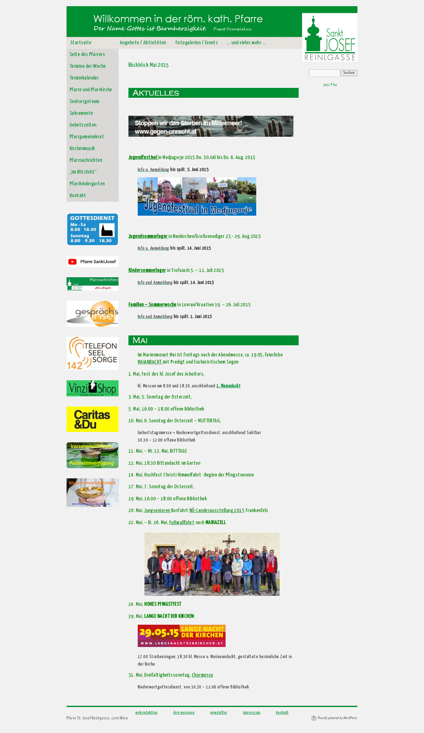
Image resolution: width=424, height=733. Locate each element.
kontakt (282, 713)
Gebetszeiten (83, 125)
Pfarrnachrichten (86, 160)
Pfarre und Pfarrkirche (91, 90)
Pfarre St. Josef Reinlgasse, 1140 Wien (97, 718)
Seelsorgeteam (84, 101)
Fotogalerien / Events (196, 42)
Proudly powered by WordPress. (337, 718)
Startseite (81, 42)
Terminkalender (84, 78)
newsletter (218, 713)
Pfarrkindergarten (87, 184)
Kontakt (78, 195)
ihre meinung (184, 713)
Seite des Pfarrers (87, 54)
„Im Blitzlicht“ (83, 172)
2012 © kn (330, 85)
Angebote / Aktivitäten (143, 42)
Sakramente (81, 113)
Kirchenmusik (82, 148)
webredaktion (146, 713)
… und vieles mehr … (246, 42)
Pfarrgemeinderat (87, 137)
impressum (252, 713)
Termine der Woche (88, 66)
